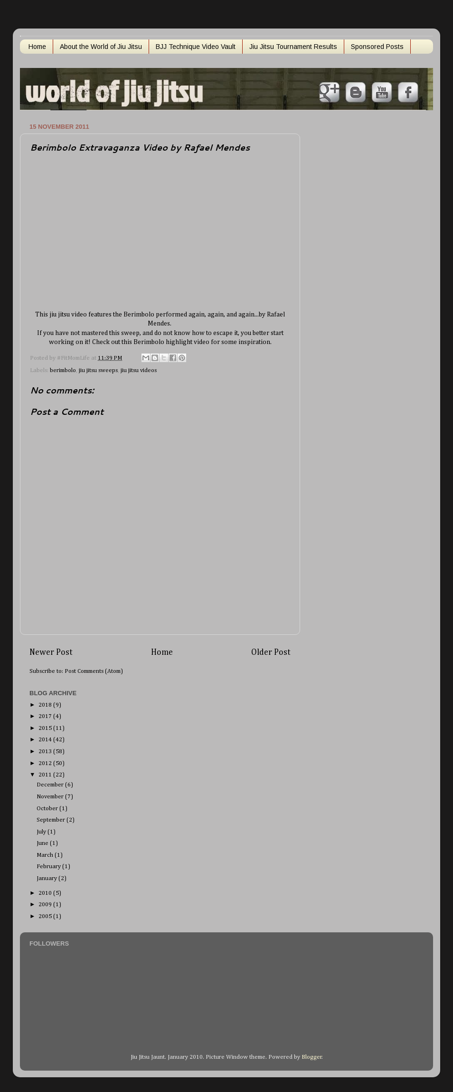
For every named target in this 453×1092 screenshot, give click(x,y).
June (43, 843)
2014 (45, 740)
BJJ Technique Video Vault (196, 46)
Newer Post (51, 652)
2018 (45, 705)
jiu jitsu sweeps (98, 370)
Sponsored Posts (377, 46)
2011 (45, 775)
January (47, 878)
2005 (45, 916)
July (42, 832)
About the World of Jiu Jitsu (101, 46)
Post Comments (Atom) (94, 671)
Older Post (271, 652)
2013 (45, 751)
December (51, 785)
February (49, 866)
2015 (45, 728)
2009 (45, 904)
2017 (45, 716)
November (51, 797)
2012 (45, 763)
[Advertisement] (350, 262)
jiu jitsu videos (139, 370)
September (51, 820)
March (46, 855)
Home (37, 46)
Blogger (312, 1057)
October (48, 808)
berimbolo (63, 370)
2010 (45, 893)
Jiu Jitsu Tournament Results (293, 46)
